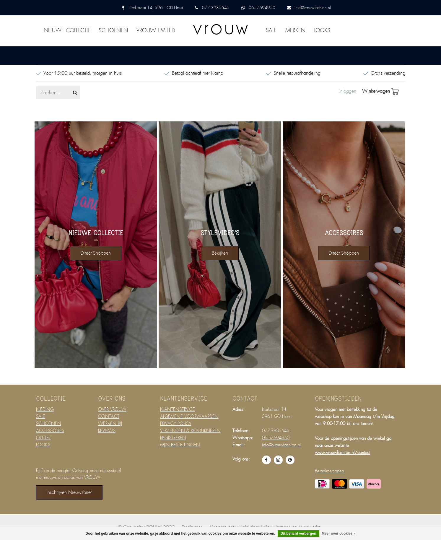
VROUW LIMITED (155, 30)
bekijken (220, 253)
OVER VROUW (112, 409)
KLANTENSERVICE (177, 409)
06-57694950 (275, 438)
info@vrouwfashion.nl (312, 7)
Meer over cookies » (339, 533)
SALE (271, 30)
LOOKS (322, 30)
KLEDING (45, 409)
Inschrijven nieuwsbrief (69, 492)
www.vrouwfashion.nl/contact (342, 453)
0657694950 (262, 7)
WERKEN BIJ (110, 424)
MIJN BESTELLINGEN (180, 445)
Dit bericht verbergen (298, 533)
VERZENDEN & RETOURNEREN (190, 431)
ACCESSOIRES (50, 431)
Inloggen (347, 91)
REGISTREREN (173, 438)
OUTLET (43, 438)
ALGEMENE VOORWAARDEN (189, 416)
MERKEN (295, 30)
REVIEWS (106, 431)
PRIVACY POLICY (175, 424)
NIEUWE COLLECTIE (67, 30)
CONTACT (108, 416)
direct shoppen (96, 253)
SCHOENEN (113, 30)
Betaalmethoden (329, 471)
